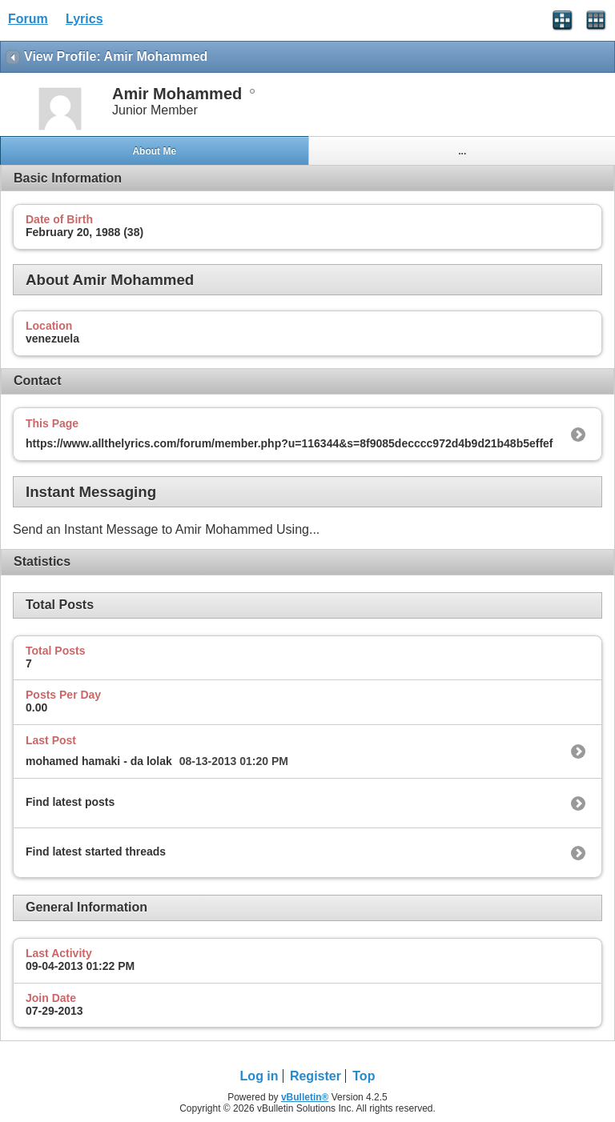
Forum (28, 19)
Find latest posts (70, 801)
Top (363, 1076)
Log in (259, 1076)
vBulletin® (305, 1097)
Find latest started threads (96, 851)
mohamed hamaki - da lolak (99, 761)
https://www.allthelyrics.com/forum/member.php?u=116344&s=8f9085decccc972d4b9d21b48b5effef (289, 443)
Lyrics (84, 19)
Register (315, 1076)
